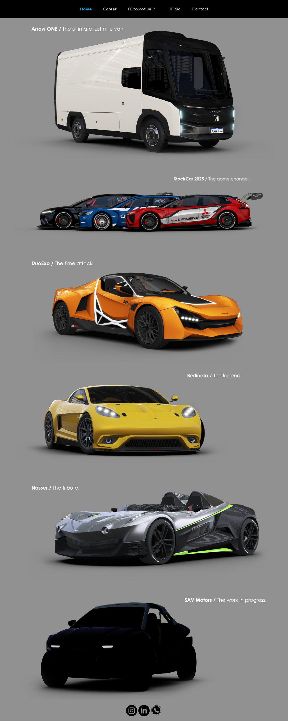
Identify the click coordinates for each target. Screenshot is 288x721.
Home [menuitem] (86, 9)
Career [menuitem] (110, 9)
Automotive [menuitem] (139, 9)
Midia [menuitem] (175, 9)
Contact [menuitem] (200, 9)
